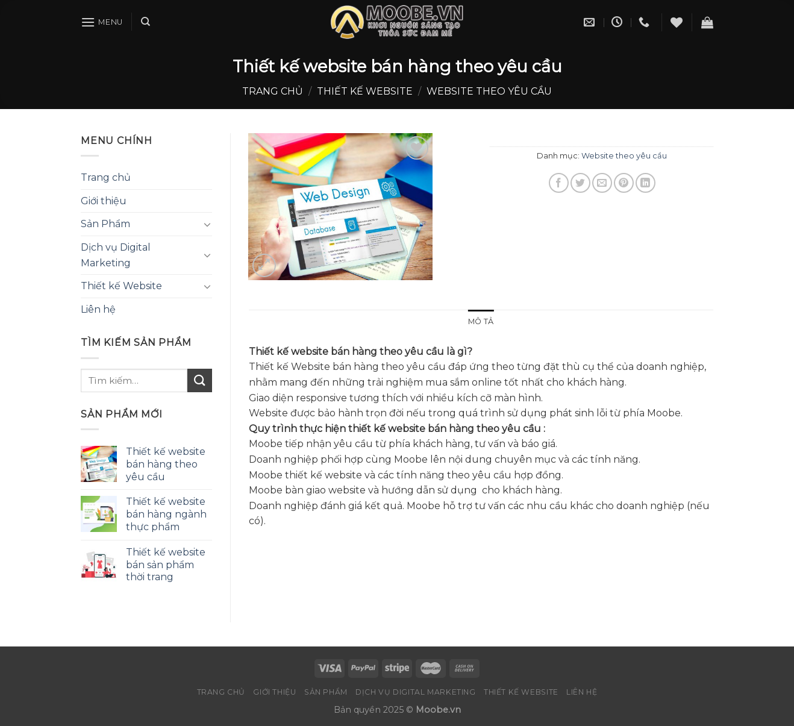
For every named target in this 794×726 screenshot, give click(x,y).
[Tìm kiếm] (145, 21)
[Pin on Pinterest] (624, 183)
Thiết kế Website (121, 286)
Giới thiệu (104, 201)
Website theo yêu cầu (489, 91)
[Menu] (102, 22)
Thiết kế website (365, 91)
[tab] (480, 322)
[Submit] (199, 380)
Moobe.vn (438, 709)
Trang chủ (272, 91)
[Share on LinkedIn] (645, 183)
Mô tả (480, 321)
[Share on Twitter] (580, 183)
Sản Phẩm (105, 224)
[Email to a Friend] (602, 183)
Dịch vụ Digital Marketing (116, 255)
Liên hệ (98, 309)
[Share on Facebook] (559, 183)
